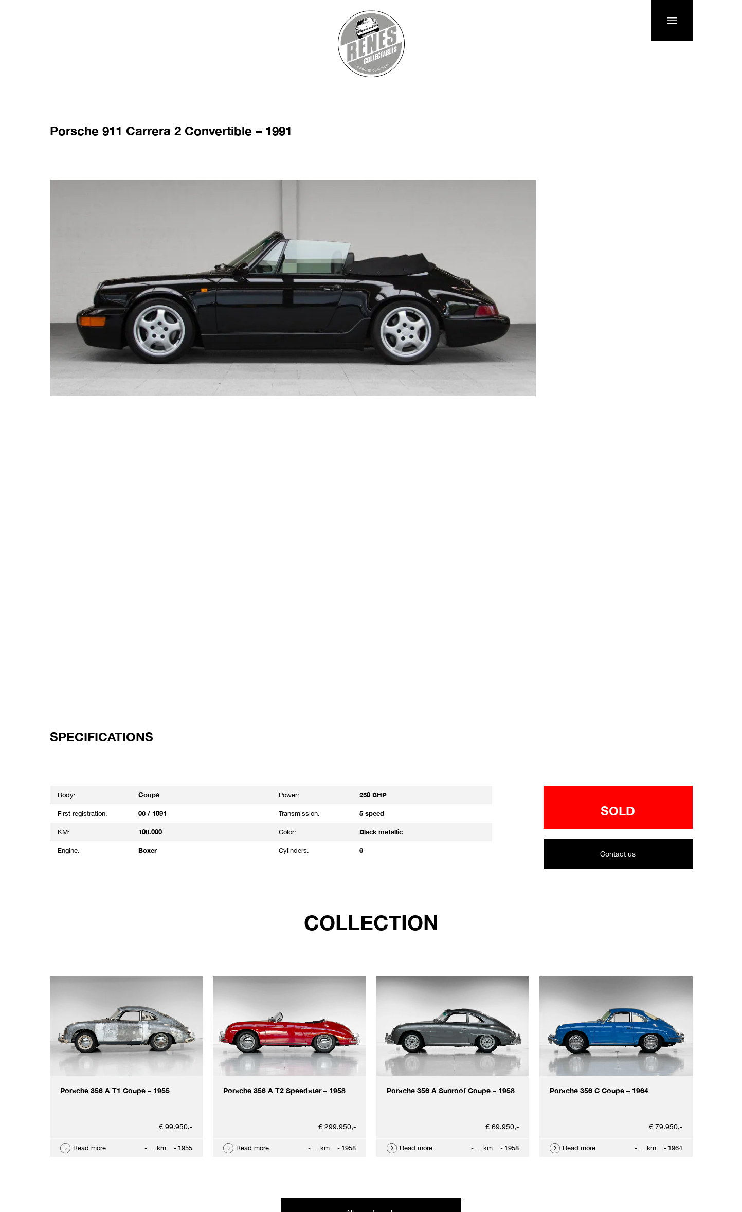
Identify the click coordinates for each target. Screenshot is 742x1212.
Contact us (618, 854)
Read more (89, 1148)
